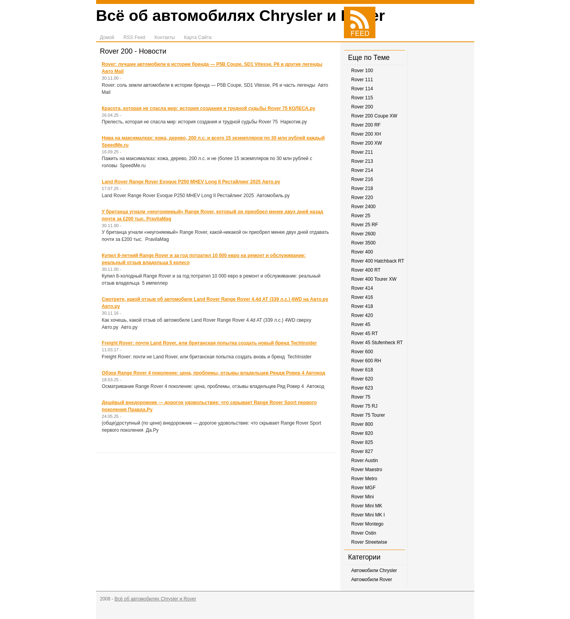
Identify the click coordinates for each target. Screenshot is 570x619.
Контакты (164, 37)
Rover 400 (362, 252)
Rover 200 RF (366, 125)
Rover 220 (362, 197)
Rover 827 (362, 451)
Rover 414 (362, 288)
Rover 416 (362, 297)
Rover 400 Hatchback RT (378, 261)
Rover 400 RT (366, 270)
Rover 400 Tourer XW (374, 279)
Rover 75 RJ (364, 406)
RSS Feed (134, 37)
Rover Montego (367, 524)
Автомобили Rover (371, 579)
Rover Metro (364, 478)
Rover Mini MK (366, 506)
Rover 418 (362, 306)
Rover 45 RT (364, 333)
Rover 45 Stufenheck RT (377, 342)
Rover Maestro (366, 469)
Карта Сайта (198, 37)
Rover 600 (362, 351)
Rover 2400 (363, 206)
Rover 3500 (363, 243)
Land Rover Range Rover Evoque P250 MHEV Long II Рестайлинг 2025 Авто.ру (191, 182)
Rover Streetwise (369, 542)
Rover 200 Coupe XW (374, 116)
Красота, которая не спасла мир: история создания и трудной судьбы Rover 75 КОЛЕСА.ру (208, 108)
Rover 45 (361, 324)
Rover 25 (361, 215)
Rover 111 (362, 79)
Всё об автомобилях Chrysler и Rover (240, 15)
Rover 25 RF (364, 224)
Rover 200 (362, 107)
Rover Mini (362, 497)
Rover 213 (362, 161)
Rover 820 (362, 433)
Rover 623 (362, 388)
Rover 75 (361, 397)
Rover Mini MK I (368, 515)
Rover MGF (363, 487)
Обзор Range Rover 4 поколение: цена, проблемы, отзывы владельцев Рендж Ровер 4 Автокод (213, 373)
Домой (107, 37)
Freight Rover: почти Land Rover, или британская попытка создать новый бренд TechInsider (209, 343)
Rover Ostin (363, 533)
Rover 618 (362, 370)
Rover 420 (362, 315)
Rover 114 (362, 88)
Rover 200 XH (366, 134)
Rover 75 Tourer (368, 415)
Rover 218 (362, 188)
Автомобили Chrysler (374, 570)
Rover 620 (362, 379)
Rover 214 (362, 170)
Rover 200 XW (366, 143)
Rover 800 (362, 424)
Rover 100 (362, 70)
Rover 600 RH (366, 361)
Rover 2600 (363, 234)
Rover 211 (362, 152)
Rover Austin (364, 460)
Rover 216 (362, 179)
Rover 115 (362, 98)
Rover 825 (362, 442)
